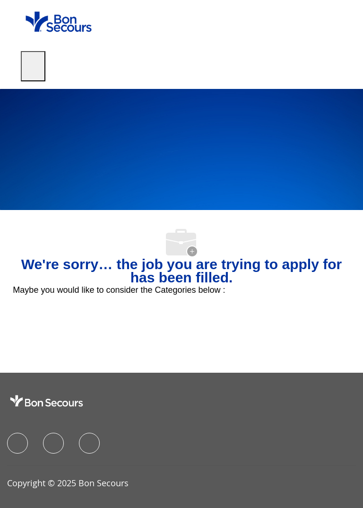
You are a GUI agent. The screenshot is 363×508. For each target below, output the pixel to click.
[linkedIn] (53, 443)
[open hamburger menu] (33, 66)
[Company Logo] (58, 21)
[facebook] (17, 443)
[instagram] (89, 443)
